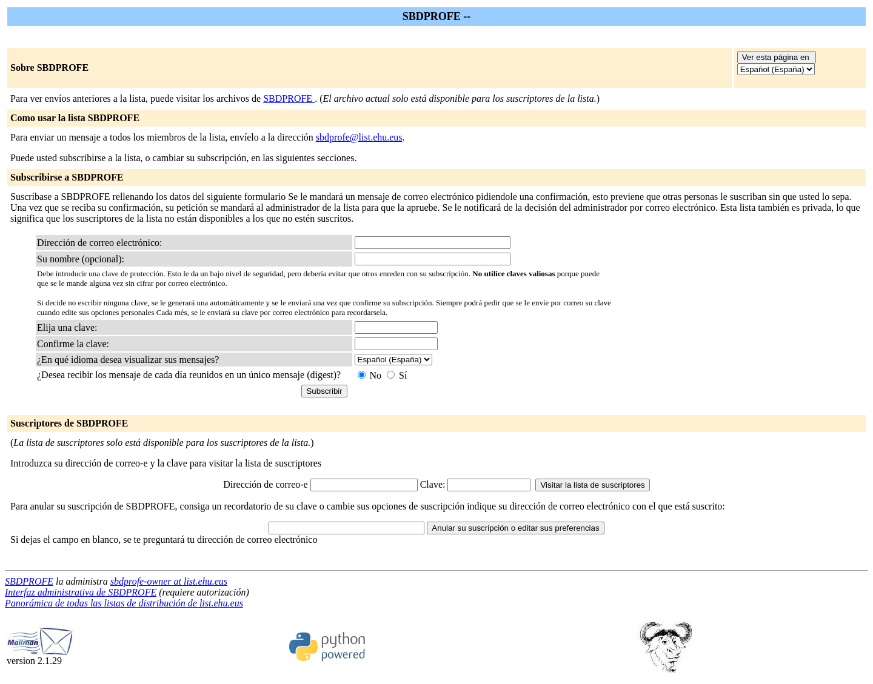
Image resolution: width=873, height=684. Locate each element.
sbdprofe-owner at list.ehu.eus (168, 581)
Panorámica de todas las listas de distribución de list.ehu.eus (124, 603)
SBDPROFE (289, 98)
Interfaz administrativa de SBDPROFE (80, 592)
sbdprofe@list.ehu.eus (359, 137)
